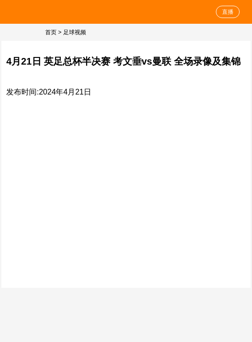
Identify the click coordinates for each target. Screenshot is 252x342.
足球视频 (74, 32)
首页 (51, 32)
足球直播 (34, 12)
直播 (227, 12)
